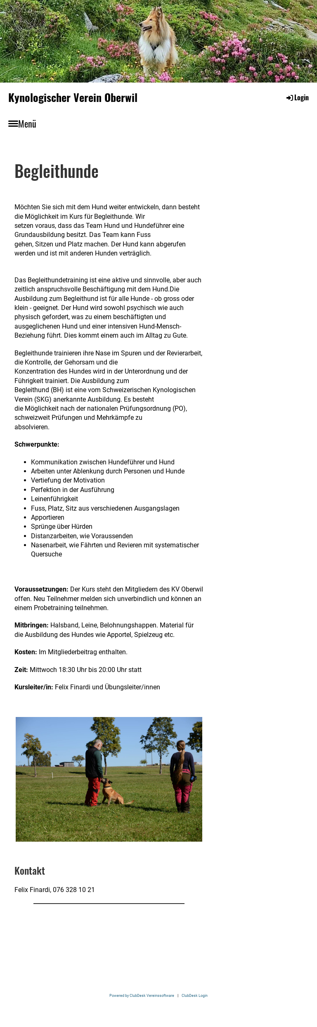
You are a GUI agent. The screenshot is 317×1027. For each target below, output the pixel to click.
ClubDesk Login (195, 995)
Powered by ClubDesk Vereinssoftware (141, 995)
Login (297, 97)
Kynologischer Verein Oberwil (72, 97)
